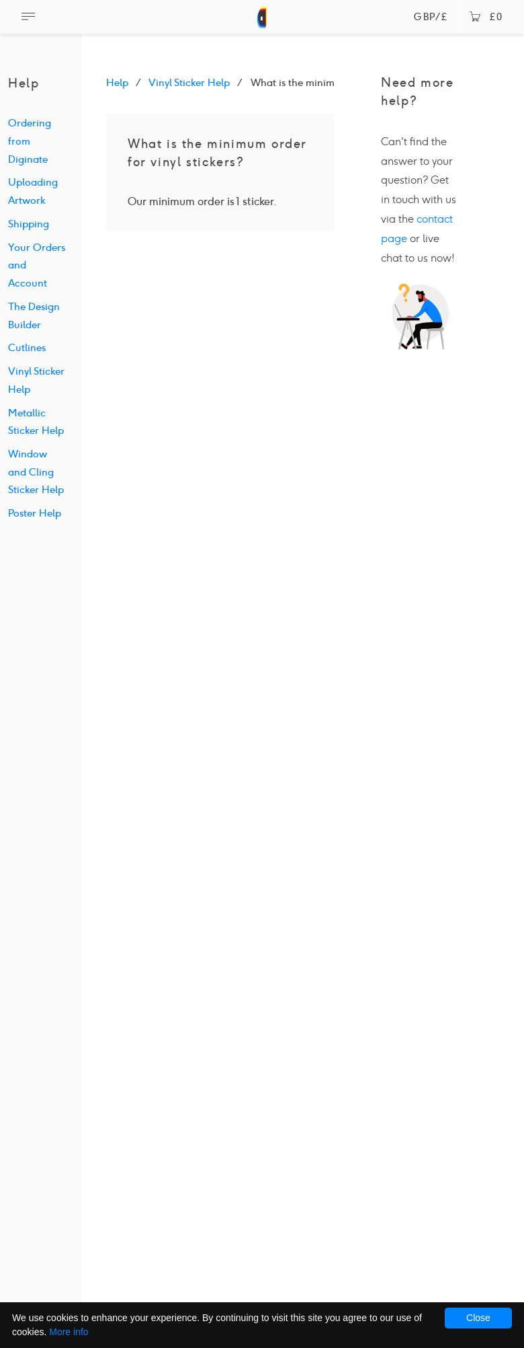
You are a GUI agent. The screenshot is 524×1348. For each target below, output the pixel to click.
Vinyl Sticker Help (189, 83)
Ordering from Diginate (29, 141)
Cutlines (27, 348)
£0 (486, 17)
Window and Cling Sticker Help (36, 472)
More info (68, 1331)
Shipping (28, 224)
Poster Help (34, 513)
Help (117, 83)
